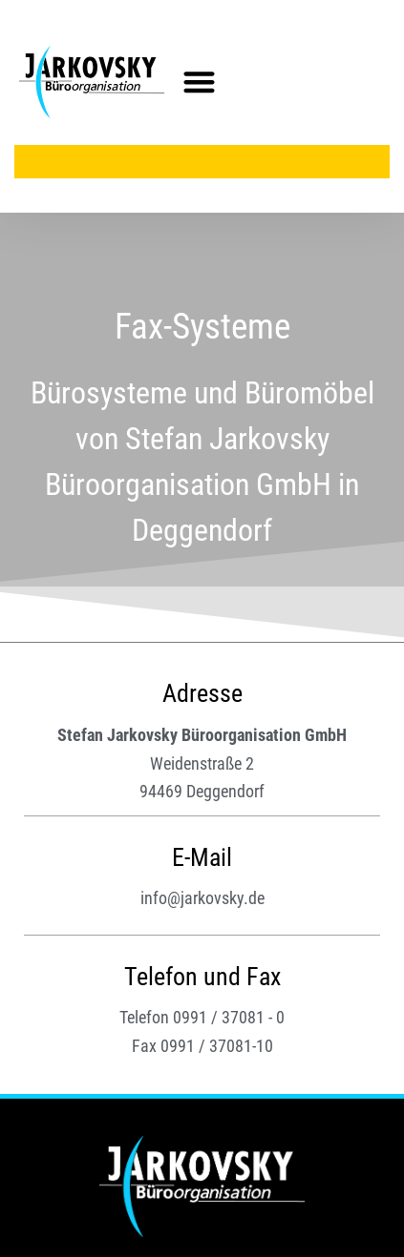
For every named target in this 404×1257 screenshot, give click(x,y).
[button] (199, 82)
